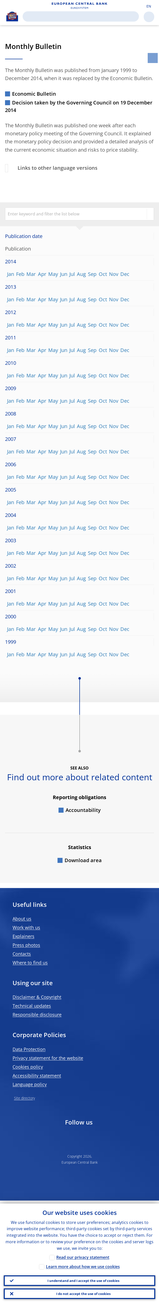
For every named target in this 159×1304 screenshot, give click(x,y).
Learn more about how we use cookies (83, 1263)
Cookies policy (28, 1067)
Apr (42, 274)
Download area (83, 860)
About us (22, 919)
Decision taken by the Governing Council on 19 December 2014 (78, 106)
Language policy (30, 1084)
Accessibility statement (37, 1076)
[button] (148, 6)
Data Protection (29, 1049)
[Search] (77, 16)
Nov (113, 274)
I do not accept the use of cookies (83, 1292)
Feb (20, 274)
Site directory (24, 1098)
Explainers (23, 936)
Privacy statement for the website (48, 1058)
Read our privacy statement (82, 1254)
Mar (31, 274)
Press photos (26, 945)
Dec (124, 274)
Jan (10, 274)
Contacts (22, 954)
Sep (92, 274)
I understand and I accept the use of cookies (83, 1278)
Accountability (83, 810)
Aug (81, 274)
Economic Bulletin (34, 93)
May (53, 274)
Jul (72, 274)
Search (132, 16)
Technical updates (32, 1006)
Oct (103, 274)
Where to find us (30, 963)
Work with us (26, 927)
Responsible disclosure (37, 1015)
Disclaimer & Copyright (37, 997)
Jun (63, 274)
